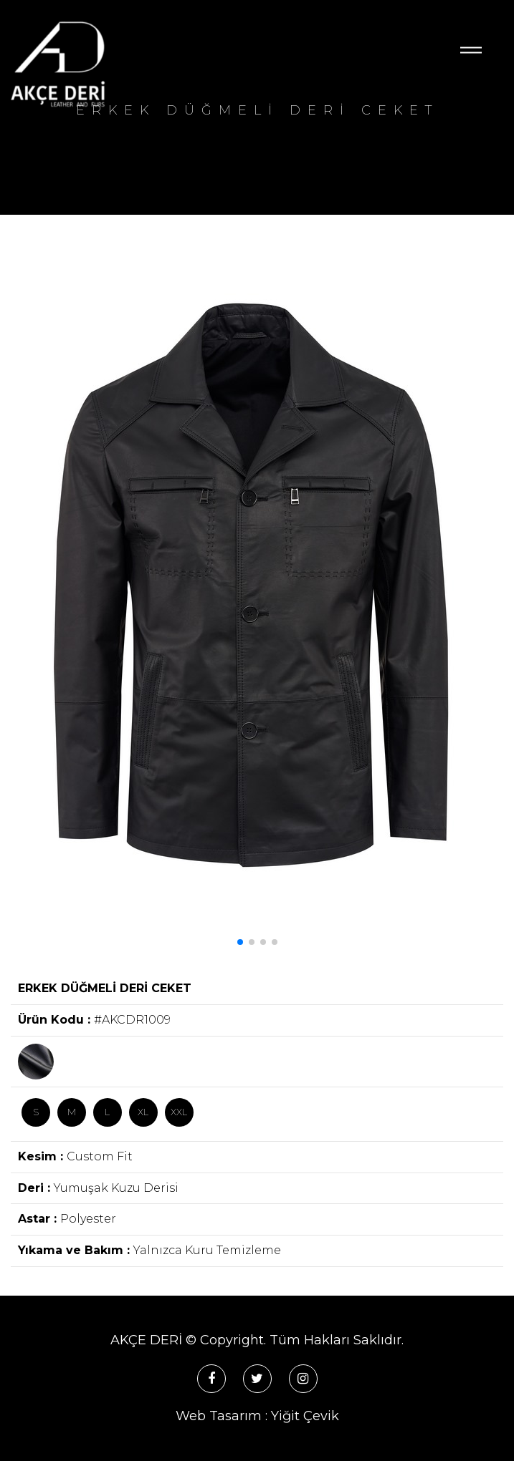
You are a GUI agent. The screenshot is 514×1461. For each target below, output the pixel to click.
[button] (240, 942)
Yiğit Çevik (305, 1416)
